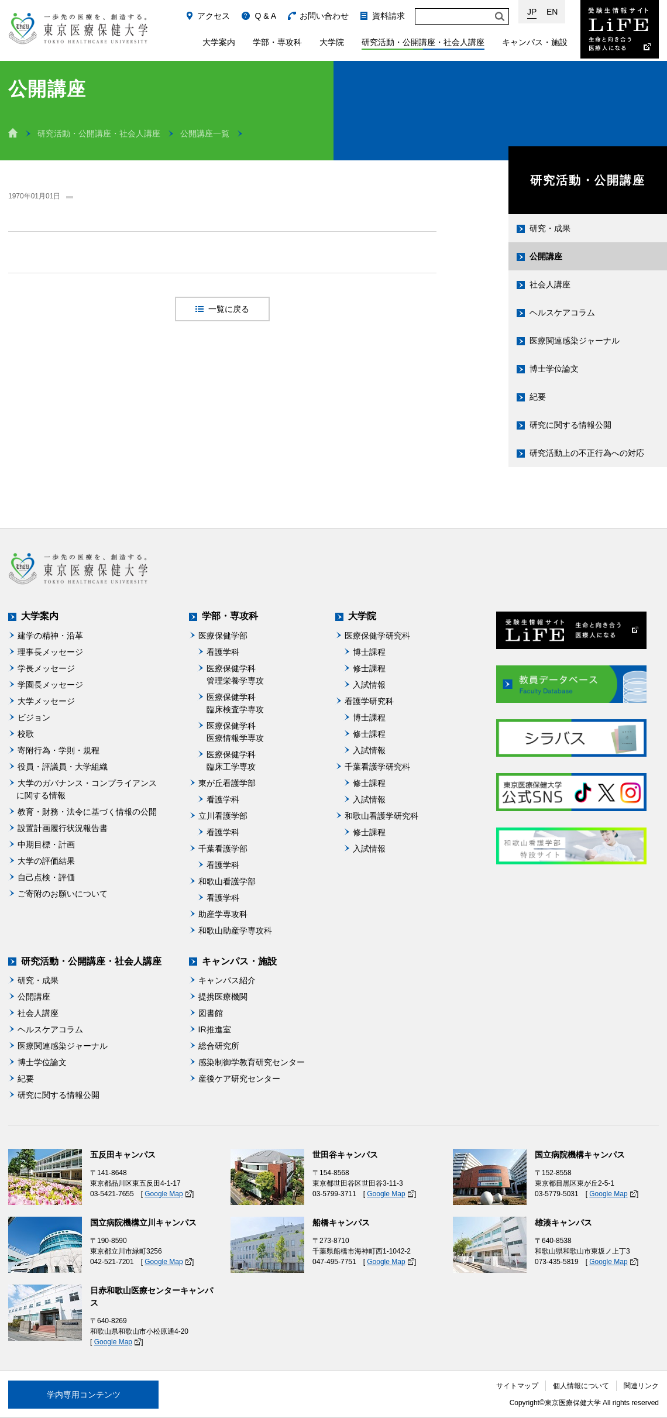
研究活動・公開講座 (588, 180)
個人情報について (581, 1386)
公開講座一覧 (204, 133)
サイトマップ (517, 1386)
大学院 (331, 42)
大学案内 (218, 42)
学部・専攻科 (277, 42)
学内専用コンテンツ (84, 1394)
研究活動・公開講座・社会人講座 (423, 42)
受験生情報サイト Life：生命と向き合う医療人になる (619, 29)
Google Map (164, 1194)
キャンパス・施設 (535, 42)
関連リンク (641, 1386)
